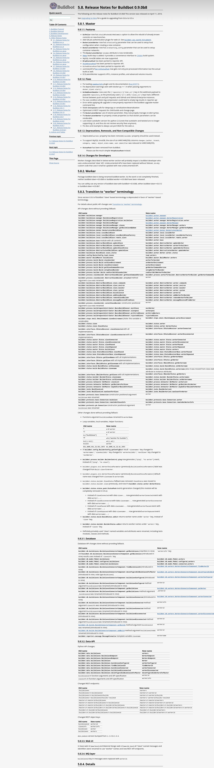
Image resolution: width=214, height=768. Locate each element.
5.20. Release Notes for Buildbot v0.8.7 (61, 124)
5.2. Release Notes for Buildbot (61, 45)
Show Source (54, 163)
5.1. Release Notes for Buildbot (61, 41)
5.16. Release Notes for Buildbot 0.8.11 (61, 107)
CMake (140, 55)
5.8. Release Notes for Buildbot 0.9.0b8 (61, 72)
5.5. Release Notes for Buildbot (61, 58)
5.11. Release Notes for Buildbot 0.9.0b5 (61, 85)
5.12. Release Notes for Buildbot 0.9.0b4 (61, 89)
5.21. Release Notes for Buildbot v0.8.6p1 (61, 129)
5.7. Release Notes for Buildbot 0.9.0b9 (61, 67)
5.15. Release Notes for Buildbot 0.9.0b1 (61, 102)
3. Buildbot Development (58, 33)
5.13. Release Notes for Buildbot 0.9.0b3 (61, 93)
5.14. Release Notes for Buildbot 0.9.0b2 (61, 98)
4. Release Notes (55, 36)
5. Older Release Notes (58, 38)
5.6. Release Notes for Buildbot (61, 63)
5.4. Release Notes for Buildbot (61, 54)
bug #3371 (133, 83)
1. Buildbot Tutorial (56, 29)
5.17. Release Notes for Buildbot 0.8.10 (61, 111)
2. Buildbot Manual (56, 31)
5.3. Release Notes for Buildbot (61, 50)
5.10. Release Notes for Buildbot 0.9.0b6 (61, 80)
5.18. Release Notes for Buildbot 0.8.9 (61, 115)
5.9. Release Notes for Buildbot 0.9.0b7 (61, 76)
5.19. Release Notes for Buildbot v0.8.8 (61, 120)
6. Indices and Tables (57, 132)
